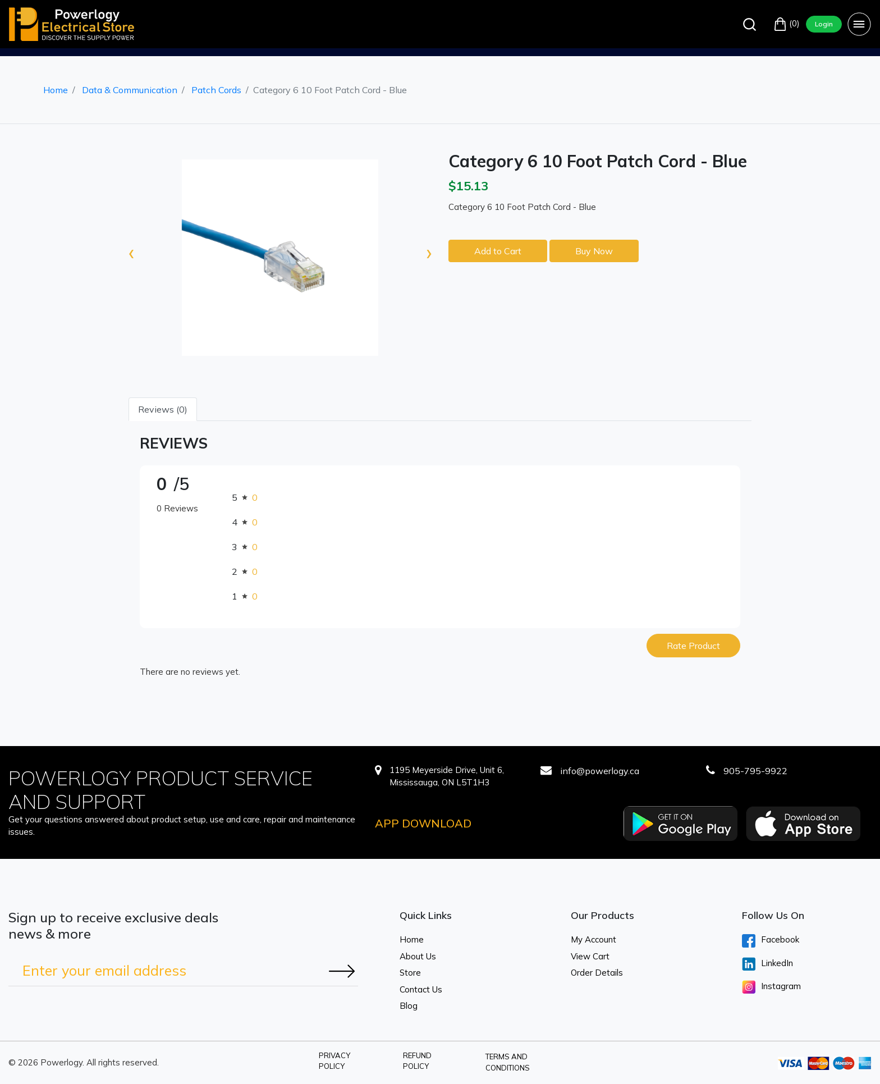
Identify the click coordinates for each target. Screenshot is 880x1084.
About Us (418, 956)
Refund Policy (417, 1061)
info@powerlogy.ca (599, 770)
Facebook (770, 941)
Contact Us (421, 989)
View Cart (590, 956)
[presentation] (131, 252)
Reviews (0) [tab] (162, 409)
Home (55, 89)
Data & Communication (129, 89)
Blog (409, 1005)
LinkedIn (767, 964)
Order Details (597, 972)
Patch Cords (216, 89)
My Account (593, 939)
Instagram (771, 987)
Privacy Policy (334, 1061)
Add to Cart (497, 251)
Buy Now (594, 251)
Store (410, 972)
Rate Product (693, 645)
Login (824, 24)
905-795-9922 (755, 770)
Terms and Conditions (507, 1062)
